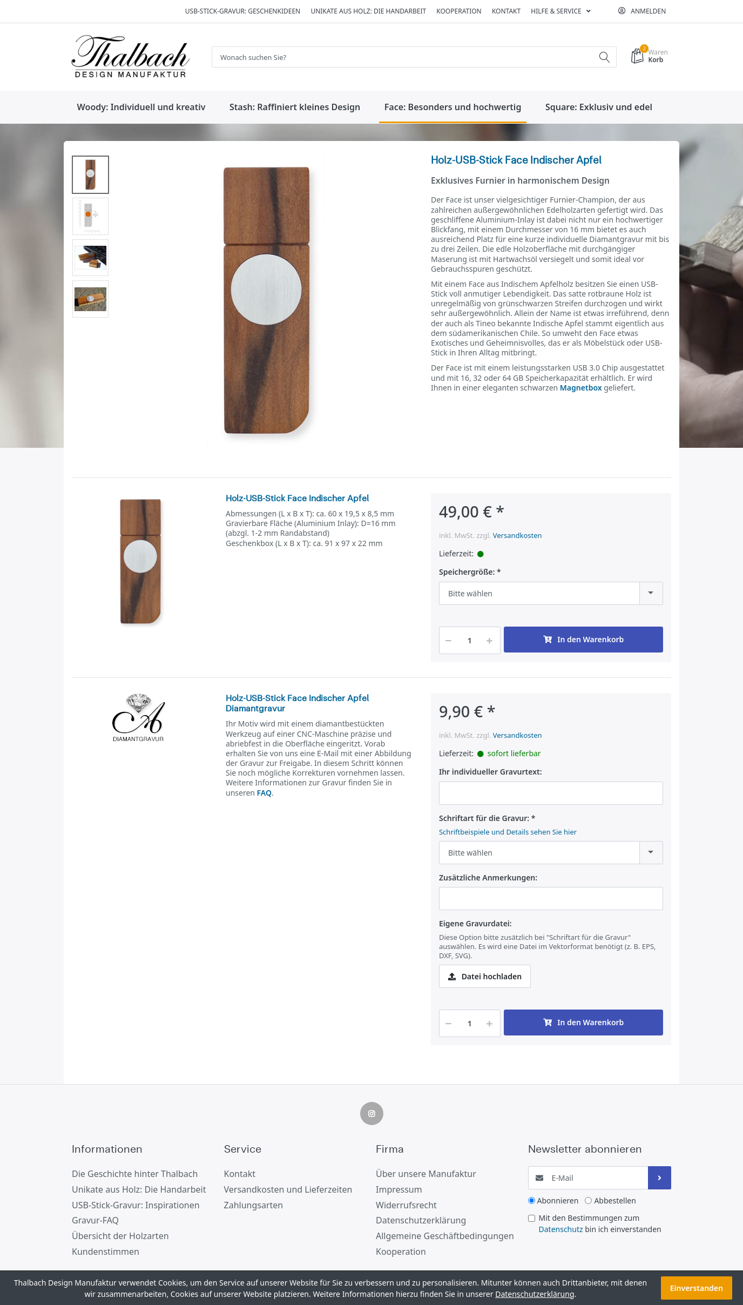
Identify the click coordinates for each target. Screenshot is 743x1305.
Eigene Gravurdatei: (475, 924)
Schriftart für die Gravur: (484, 819)
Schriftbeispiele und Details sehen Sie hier (508, 832)
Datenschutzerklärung (534, 1294)
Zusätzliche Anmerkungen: (488, 878)
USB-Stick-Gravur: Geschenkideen (242, 11)
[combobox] (551, 594)
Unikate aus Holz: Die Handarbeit (368, 11)
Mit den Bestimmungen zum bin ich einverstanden (600, 1224)
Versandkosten (517, 536)
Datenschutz (561, 1230)
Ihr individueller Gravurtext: (490, 772)
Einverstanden (696, 1288)
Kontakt (506, 11)
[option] (267, 302)
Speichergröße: (467, 572)
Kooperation (458, 11)
